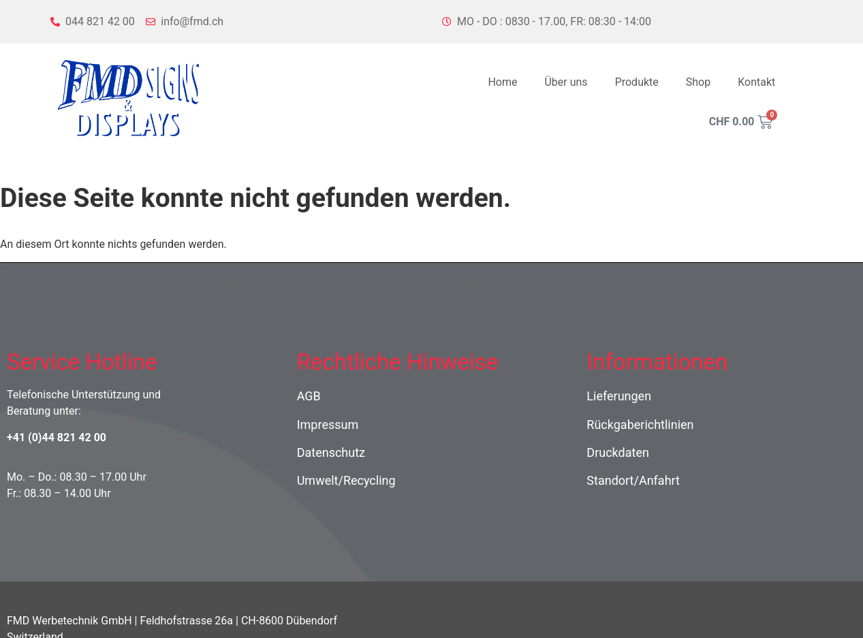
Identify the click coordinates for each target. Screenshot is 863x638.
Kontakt (756, 82)
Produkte (637, 82)
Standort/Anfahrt (633, 480)
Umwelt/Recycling (346, 480)
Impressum (328, 424)
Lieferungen (618, 396)
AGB (309, 396)
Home (502, 82)
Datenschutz (331, 452)
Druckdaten (617, 452)
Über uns (565, 82)
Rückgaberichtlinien (639, 424)
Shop (698, 82)
